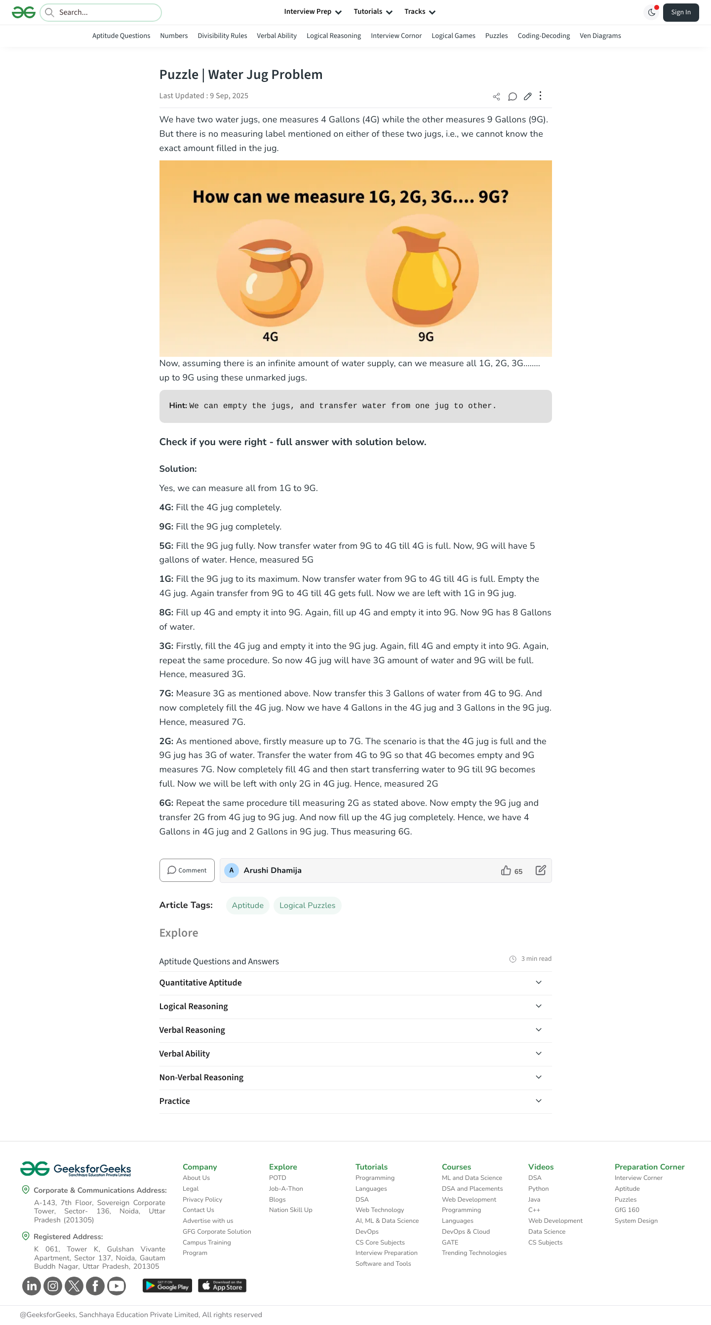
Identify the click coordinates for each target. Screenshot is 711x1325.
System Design (636, 1220)
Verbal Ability (277, 36)
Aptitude (248, 905)
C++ (534, 1210)
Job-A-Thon (286, 1188)
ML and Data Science (472, 1178)
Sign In (681, 12)
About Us (196, 1178)
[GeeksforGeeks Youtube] (115, 1286)
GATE (450, 1242)
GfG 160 (627, 1210)
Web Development (469, 1199)
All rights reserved (232, 1315)
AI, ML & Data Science (387, 1220)
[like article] (512, 870)
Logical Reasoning (334, 36)
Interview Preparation (387, 1253)
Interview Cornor (396, 36)
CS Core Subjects (380, 1242)
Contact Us (198, 1210)
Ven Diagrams (600, 36)
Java (534, 1199)
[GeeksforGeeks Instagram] (51, 1286)
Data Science (546, 1231)
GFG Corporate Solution (217, 1231)
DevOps (367, 1231)
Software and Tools (383, 1263)
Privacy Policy (202, 1199)
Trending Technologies (474, 1253)
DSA (362, 1199)
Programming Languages (375, 1183)
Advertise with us (208, 1220)
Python (538, 1188)
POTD (277, 1178)
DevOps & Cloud (466, 1231)
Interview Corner (639, 1178)
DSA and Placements (472, 1188)
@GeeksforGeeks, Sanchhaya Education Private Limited (109, 1315)
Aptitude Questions (121, 36)
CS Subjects (545, 1242)
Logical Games (453, 36)
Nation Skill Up (291, 1210)
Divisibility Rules (222, 36)
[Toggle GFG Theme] (651, 12)
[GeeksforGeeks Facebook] (94, 1286)
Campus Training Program (207, 1248)
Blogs (277, 1199)
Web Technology (380, 1210)
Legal (190, 1188)
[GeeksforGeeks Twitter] (72, 1286)
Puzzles (496, 36)
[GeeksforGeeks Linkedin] (30, 1286)
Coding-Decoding (544, 36)
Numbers (174, 36)
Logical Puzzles (307, 905)
